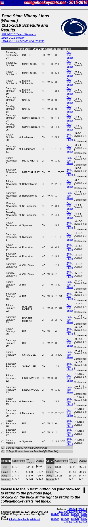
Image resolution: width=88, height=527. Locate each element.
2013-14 (73, 521)
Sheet (70, 57)
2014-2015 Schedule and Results (23, 41)
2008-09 (83, 517)
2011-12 (75, 519)
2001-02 (63, 512)
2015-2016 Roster (13, 37)
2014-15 (83, 521)
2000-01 (82, 509)
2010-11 (65, 519)
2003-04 (83, 512)
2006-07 (75, 514)
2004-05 (55, 514)
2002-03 (73, 512)
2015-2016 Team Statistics (19, 34)
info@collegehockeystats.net (24, 519)
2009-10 (55, 519)
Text (69, 55)
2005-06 (65, 514)
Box (69, 52)
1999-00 (71, 509)
